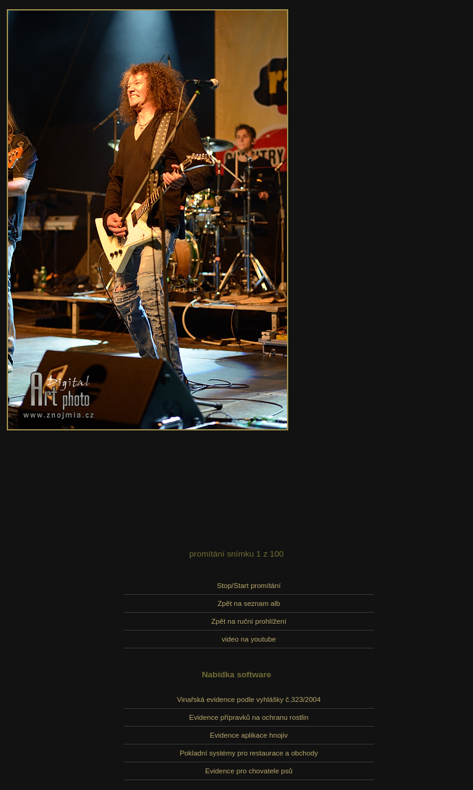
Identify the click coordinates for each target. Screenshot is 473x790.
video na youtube (249, 639)
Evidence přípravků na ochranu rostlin (249, 717)
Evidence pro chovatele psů (249, 771)
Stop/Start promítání (248, 585)
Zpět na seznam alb (248, 603)
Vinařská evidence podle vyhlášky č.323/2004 (248, 699)
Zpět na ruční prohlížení (248, 621)
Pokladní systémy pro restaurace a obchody (249, 753)
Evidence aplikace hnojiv (249, 735)
